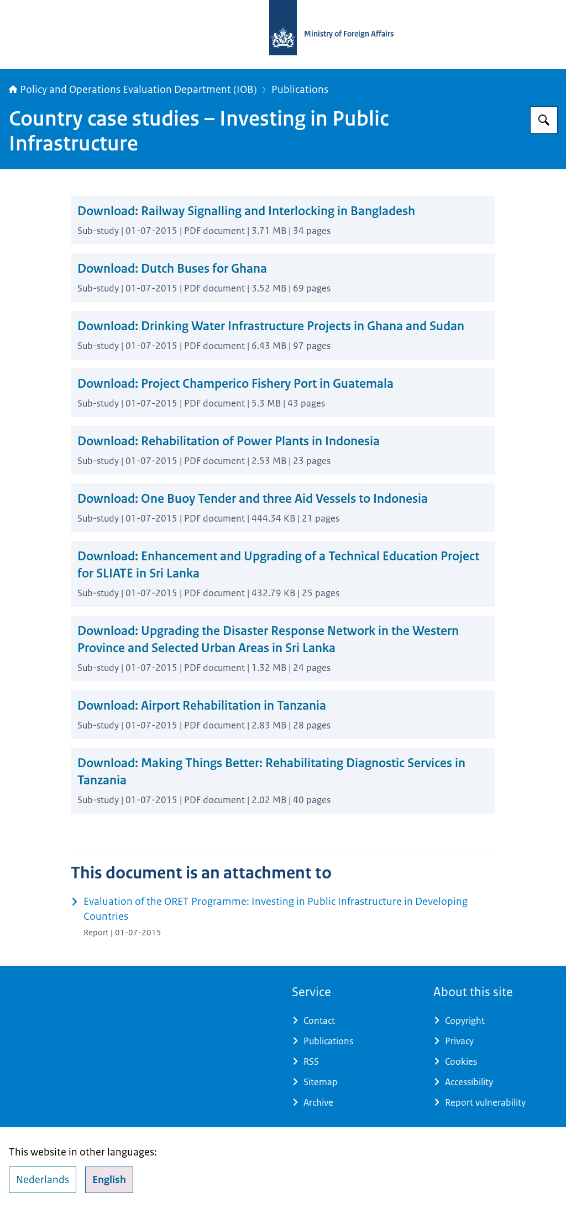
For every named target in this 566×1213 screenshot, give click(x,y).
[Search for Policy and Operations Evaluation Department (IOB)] (544, 120)
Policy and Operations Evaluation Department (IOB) (133, 89)
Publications (299, 89)
